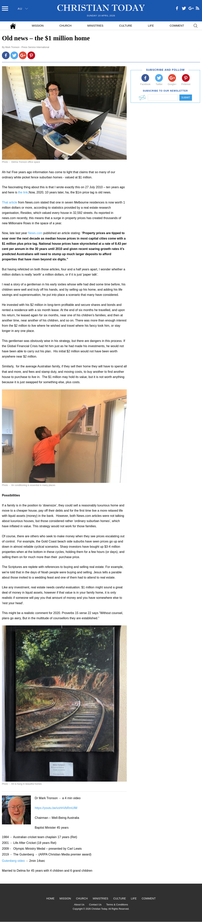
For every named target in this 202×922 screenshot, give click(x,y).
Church (65, 25)
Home (50, 898)
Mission (38, 25)
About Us (79, 904)
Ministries (95, 25)
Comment (177, 25)
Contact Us (95, 904)
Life (151, 25)
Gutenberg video (14, 860)
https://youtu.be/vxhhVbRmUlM (56, 808)
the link (23, 192)
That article (9, 202)
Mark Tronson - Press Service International (27, 47)
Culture (125, 25)
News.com (35, 233)
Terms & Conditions (117, 904)
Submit (185, 97)
